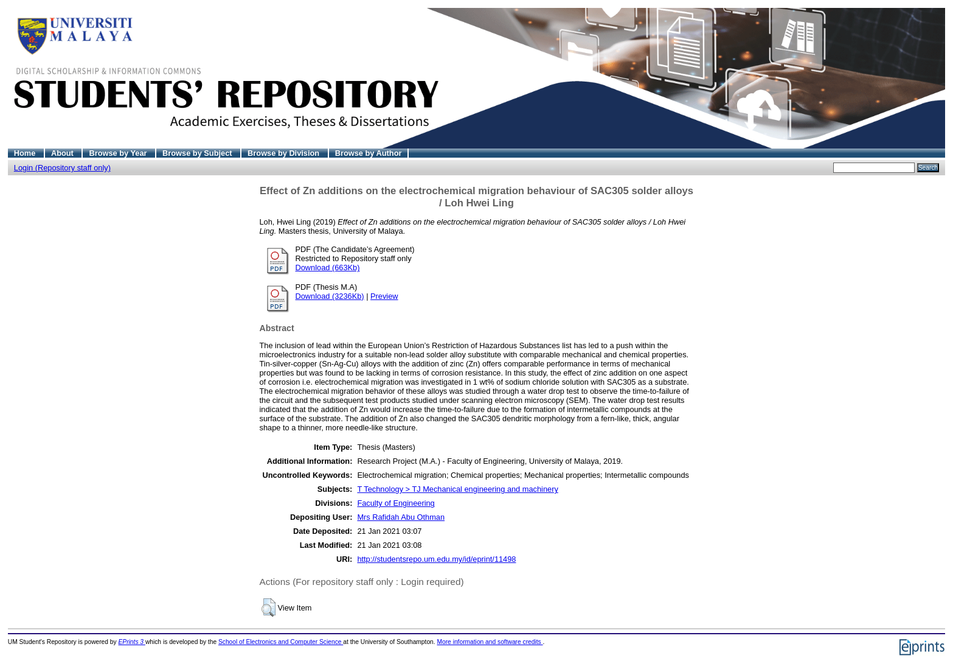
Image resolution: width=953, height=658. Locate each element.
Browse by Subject (198, 153)
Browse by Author (368, 153)
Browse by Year (119, 153)
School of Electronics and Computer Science (280, 642)
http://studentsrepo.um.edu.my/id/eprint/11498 (436, 559)
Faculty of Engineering (395, 503)
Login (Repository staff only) (62, 167)
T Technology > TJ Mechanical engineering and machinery (457, 489)
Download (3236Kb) (330, 296)
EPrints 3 (132, 642)
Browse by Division (285, 153)
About (63, 153)
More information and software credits (489, 642)
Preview (384, 296)
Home (26, 153)
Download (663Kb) (328, 267)
